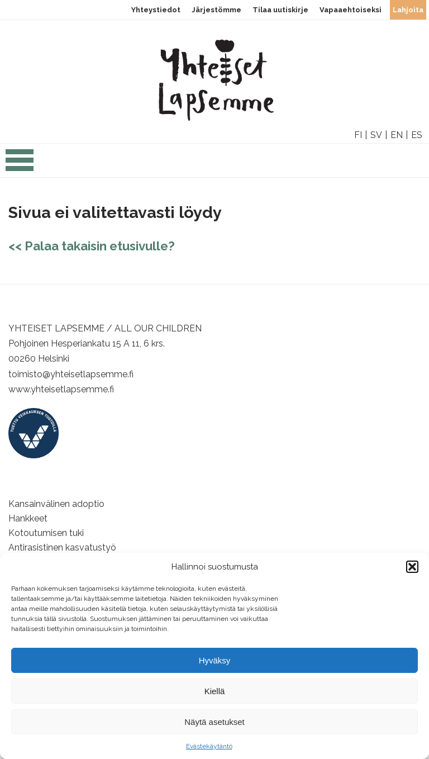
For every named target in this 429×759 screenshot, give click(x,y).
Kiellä (214, 691)
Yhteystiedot (155, 10)
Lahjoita (408, 10)
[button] (412, 566)
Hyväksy (215, 660)
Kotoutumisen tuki (46, 533)
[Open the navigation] (20, 166)
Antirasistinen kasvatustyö (62, 547)
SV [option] (376, 135)
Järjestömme (216, 10)
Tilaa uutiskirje (280, 10)
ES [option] (416, 135)
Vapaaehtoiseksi (351, 10)
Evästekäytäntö (209, 746)
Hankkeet (27, 518)
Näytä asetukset (214, 722)
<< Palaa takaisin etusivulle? (91, 246)
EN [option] (396, 135)
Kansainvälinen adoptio (56, 504)
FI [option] (358, 135)
